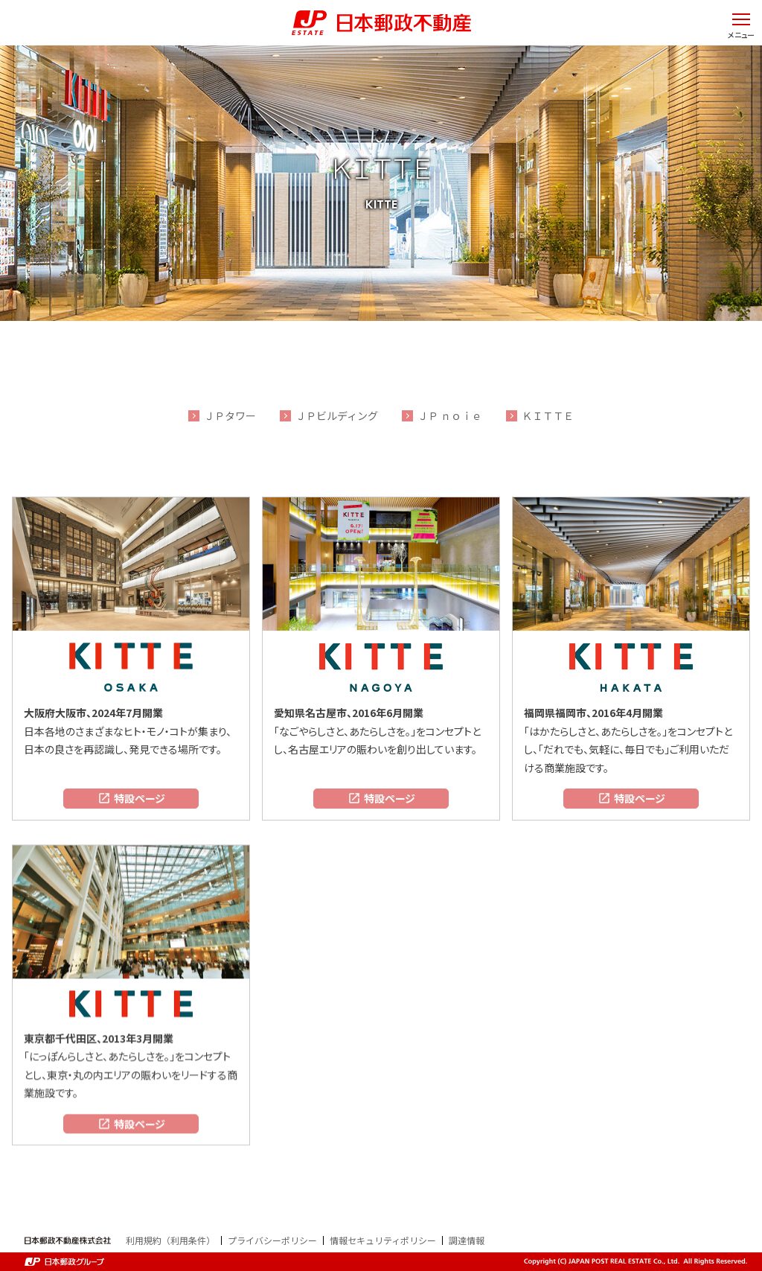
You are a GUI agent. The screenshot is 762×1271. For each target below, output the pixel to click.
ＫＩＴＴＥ (548, 415)
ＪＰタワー (230, 415)
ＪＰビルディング (336, 415)
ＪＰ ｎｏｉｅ (449, 415)
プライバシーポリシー (272, 1240)
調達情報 (466, 1240)
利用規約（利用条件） (170, 1240)
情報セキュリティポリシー (383, 1240)
